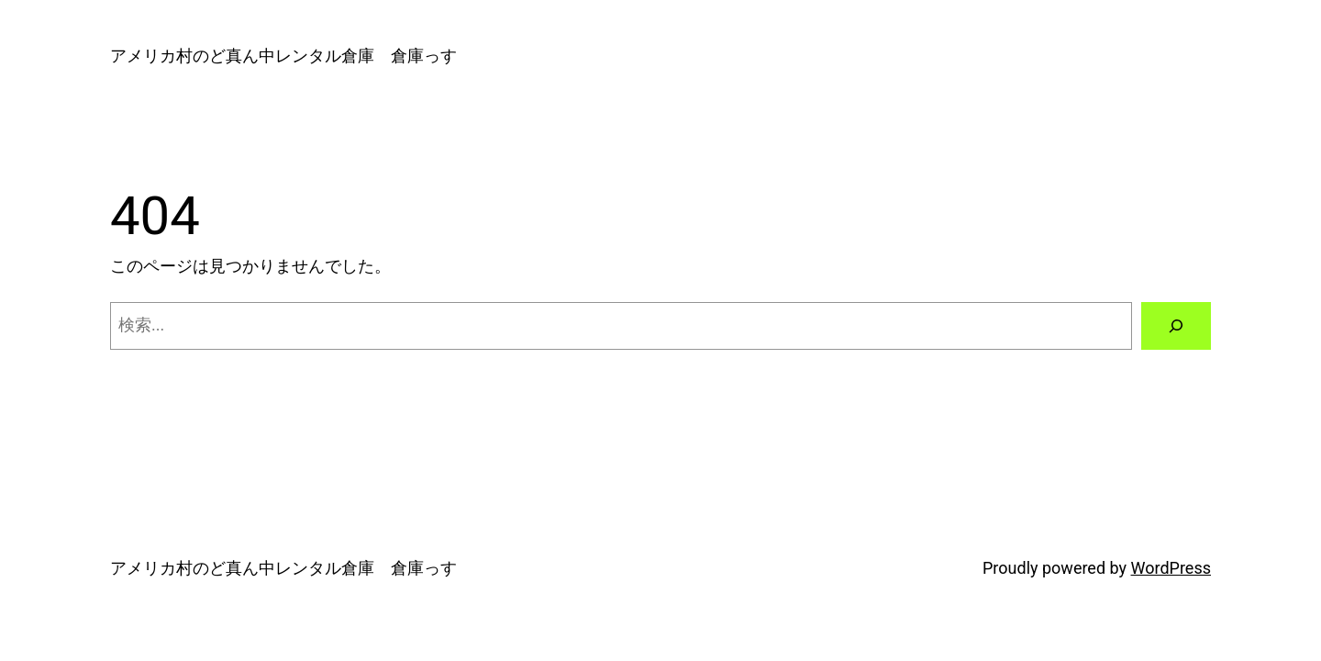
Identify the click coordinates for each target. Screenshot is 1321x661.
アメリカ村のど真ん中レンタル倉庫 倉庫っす (283, 55)
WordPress (1171, 567)
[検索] (1176, 326)
